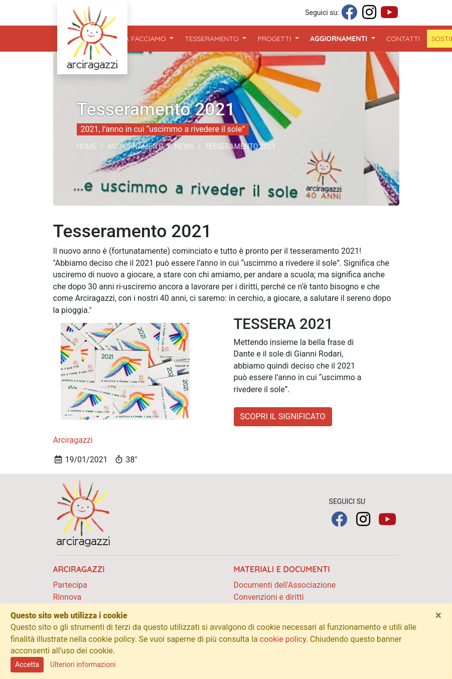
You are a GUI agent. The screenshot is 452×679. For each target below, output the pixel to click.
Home (87, 146)
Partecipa (70, 585)
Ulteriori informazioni (82, 664)
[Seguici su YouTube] (389, 13)
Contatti (403, 38)
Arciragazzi (73, 440)
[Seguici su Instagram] (369, 13)
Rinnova (67, 597)
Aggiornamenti (135, 146)
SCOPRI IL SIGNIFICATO (283, 416)
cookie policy (283, 639)
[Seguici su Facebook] (349, 13)
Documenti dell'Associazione (285, 585)
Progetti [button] (275, 38)
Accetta (27, 664)
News (184, 146)
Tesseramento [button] (213, 38)
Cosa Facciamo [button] (139, 38)
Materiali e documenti (282, 569)
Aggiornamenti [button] (344, 38)
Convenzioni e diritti (269, 597)
